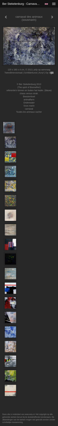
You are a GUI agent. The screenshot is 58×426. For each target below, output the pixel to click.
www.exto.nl (30, 414)
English (46, 4)
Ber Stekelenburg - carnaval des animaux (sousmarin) (22, 3)
